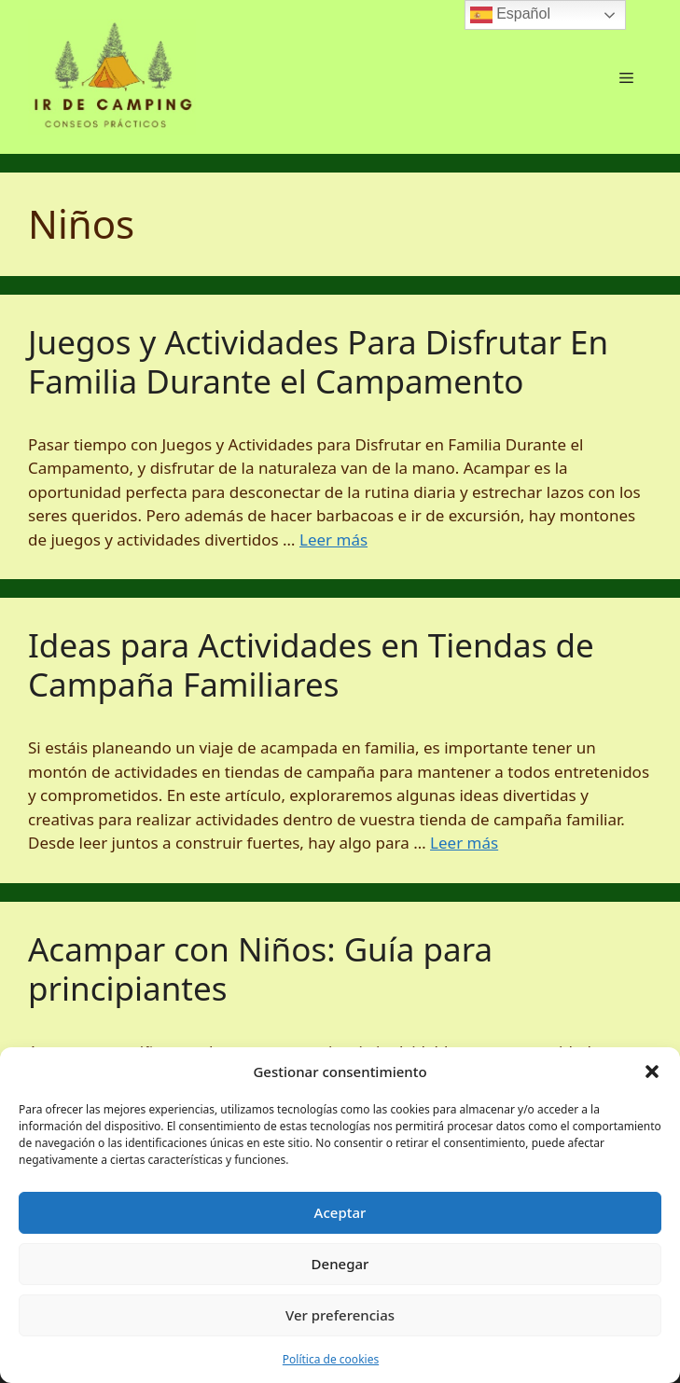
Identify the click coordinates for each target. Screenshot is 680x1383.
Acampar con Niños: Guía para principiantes (260, 968)
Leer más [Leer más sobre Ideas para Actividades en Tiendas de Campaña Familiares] (464, 842)
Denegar (340, 1263)
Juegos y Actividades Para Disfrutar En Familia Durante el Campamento (318, 361)
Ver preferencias (340, 1315)
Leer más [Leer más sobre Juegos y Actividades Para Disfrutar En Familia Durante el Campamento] (333, 539)
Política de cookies (331, 1359)
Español (510, 15)
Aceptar (340, 1212)
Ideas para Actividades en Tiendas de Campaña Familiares (311, 664)
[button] (652, 1071)
